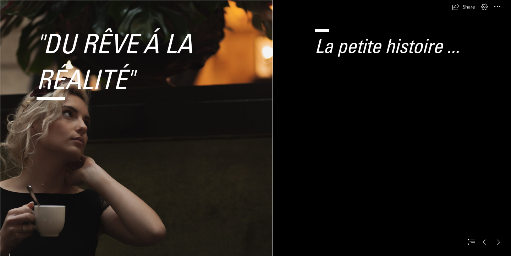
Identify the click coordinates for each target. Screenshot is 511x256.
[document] (255, 128)
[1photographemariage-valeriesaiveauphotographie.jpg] (136, 128)
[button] (463, 6)
